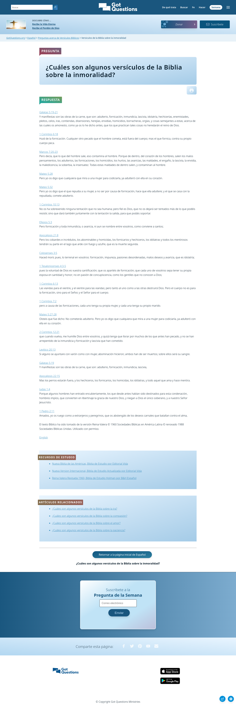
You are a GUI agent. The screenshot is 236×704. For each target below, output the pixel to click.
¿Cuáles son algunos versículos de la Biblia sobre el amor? (86, 523)
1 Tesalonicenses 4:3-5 (52, 266)
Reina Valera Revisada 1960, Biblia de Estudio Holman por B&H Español (94, 478)
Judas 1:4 (44, 389)
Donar (179, 24)
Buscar (184, 7)
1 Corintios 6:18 (48, 134)
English (43, 437)
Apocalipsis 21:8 (48, 235)
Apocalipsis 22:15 (49, 376)
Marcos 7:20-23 (48, 152)
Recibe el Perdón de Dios (45, 28)
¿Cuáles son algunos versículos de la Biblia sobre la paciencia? (88, 530)
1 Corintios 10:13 (49, 204)
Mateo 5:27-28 (48, 314)
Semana (215, 7)
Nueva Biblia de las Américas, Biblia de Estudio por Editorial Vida (90, 463)
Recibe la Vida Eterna (44, 24)
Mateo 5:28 (46, 174)
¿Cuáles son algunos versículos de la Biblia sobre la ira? (84, 508)
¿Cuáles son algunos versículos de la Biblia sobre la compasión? (89, 516)
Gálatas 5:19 (46, 363)
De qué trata (169, 7)
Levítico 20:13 (47, 349)
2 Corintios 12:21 (49, 332)
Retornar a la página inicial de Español (122, 554)
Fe (193, 7)
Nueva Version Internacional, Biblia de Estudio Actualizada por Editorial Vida (97, 471)
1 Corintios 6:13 (48, 283)
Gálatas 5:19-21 (48, 112)
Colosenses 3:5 (48, 253)
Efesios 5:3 (45, 222)
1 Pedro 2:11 (46, 411)
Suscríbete (214, 24)
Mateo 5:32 (46, 187)
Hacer (202, 7)
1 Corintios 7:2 (48, 301)
